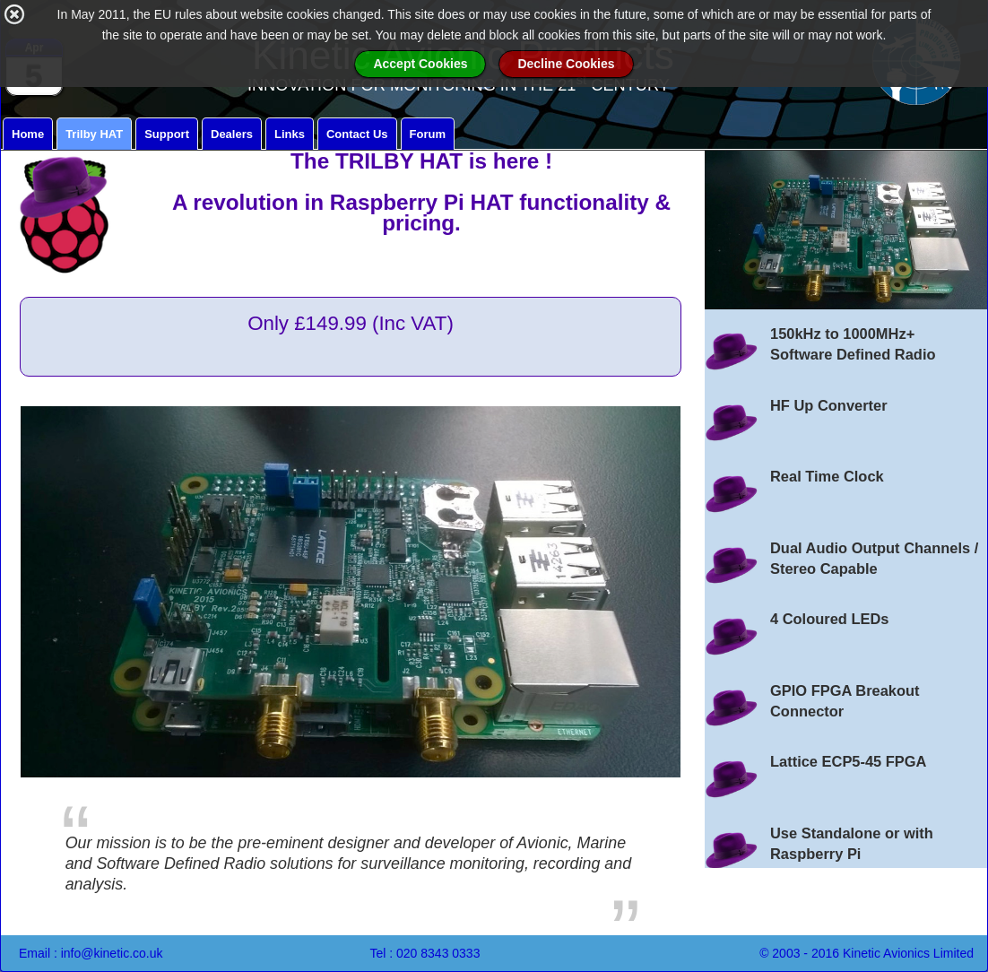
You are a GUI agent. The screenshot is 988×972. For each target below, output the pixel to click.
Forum (428, 134)
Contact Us (357, 134)
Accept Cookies (420, 43)
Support (166, 134)
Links (289, 134)
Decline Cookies (565, 43)
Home (28, 134)
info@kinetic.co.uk (112, 953)
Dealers (232, 134)
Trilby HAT (94, 134)
